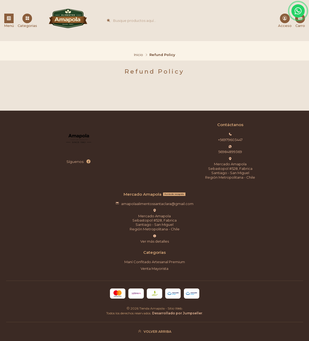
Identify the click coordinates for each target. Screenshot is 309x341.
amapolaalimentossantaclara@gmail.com (154, 204)
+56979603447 (230, 137)
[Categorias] (27, 20)
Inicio (138, 55)
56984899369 (230, 149)
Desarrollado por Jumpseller (177, 313)
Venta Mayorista (154, 268)
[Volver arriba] (154, 331)
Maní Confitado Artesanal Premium (154, 262)
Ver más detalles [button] (154, 238)
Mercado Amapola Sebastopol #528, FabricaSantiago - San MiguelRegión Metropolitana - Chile (230, 168)
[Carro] (300, 20)
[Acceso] (285, 20)
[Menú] (9, 20)
